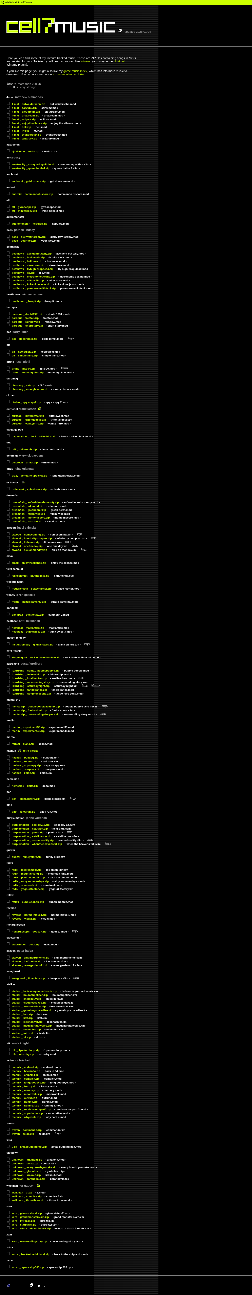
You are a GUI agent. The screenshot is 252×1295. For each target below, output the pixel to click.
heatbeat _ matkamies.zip (25, 627)
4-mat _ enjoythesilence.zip (26, 123)
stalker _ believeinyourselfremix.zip (31, 991)
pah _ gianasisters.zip (23, 798)
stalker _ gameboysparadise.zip (29, 1010)
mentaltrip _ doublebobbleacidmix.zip (33, 706)
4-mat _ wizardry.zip (21, 138)
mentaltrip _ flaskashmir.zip (26, 710)
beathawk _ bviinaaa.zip (24, 261)
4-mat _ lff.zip (17, 130)
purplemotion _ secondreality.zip (30, 840)
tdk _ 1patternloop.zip (23, 1050)
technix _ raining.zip (22, 1101)
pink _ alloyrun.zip (20, 811)
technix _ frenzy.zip (21, 1086)
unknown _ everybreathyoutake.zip (31, 1167)
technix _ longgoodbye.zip (25, 1082)
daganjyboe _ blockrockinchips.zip (31, 436)
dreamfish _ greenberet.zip (26, 509)
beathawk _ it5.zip (20, 272)
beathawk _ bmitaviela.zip (25, 257)
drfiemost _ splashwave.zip (26, 489)
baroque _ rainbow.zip (23, 321)
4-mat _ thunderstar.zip (23, 134)
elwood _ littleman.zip (23, 542)
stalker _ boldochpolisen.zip (27, 994)
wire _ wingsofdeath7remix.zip (28, 1228)
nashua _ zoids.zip (21, 772)
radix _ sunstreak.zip (22, 885)
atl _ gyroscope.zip (21, 206)
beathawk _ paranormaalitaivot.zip (31, 288)
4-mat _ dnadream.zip (22, 115)
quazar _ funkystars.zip (23, 856)
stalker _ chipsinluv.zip (23, 998)
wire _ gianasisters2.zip (24, 1213)
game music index (75, 71)
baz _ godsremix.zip (21, 338)
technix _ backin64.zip (23, 1071)
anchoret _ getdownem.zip (25, 181)
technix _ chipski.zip (22, 1074)
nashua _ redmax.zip (22, 761)
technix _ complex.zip (23, 1078)
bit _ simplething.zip (22, 355)
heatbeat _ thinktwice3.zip (25, 631)
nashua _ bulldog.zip (22, 757)
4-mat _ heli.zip (18, 127)
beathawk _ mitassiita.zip (25, 280)
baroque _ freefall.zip (22, 318)
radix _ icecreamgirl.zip (23, 869)
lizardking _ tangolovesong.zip (28, 693)
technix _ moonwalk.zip (24, 1094)
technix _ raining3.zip (22, 1105)
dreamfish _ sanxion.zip (24, 521)
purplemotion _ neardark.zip (27, 828)
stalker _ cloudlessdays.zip (26, 1002)
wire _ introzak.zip (20, 1220)
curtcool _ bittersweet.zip (25, 415)
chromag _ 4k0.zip (20, 385)
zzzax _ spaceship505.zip (25, 1267)
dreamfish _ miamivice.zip (25, 513)
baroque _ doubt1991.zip (24, 314)
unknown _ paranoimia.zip (25, 1178)
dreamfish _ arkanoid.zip (24, 506)
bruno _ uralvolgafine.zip (25, 372)
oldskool (119, 61)
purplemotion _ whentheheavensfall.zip (34, 844)
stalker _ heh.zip (19, 1014)
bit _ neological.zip (21, 351)
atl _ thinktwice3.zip (21, 210)
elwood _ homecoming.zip (25, 534)
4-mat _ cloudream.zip (23, 111)
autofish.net (11, 2)
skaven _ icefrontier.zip (23, 961)
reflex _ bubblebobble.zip (25, 901)
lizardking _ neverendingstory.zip (30, 682)
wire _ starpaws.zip (21, 1224)
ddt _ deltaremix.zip (21, 449)
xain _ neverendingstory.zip (26, 1241)
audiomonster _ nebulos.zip (26, 223)
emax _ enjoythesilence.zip (26, 562)
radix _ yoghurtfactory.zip (25, 889)
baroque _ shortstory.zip (24, 325)
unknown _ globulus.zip (24, 1171)
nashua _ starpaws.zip (23, 769)
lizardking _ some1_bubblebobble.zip (32, 670)
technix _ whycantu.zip (23, 1117)
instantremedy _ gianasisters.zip (29, 644)
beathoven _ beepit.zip (23, 301)
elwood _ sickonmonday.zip (26, 549)
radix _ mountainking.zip (24, 873)
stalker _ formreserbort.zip (26, 1006)
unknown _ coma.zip (22, 1163)
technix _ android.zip (22, 1067)
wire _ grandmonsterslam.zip (27, 1217)
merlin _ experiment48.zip (25, 730)
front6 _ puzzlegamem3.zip (26, 601)
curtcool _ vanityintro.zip (25, 423)
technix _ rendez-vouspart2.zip (28, 1109)
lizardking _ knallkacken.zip (26, 678)
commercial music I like (68, 74)
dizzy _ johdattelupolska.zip (26, 475)
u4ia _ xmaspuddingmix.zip (26, 1146)
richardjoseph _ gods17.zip (26, 931)
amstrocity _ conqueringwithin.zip (30, 164)
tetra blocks (30, 750)
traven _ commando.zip (24, 1130)
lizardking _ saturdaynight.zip (28, 685)
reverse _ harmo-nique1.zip (26, 914)
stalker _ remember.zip (23, 1029)
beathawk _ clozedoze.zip (25, 265)
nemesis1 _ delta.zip (22, 785)
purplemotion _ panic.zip (24, 832)
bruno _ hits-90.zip (21, 368)
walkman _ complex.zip (23, 1196)
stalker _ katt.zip (19, 1017)
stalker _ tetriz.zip (20, 1033)
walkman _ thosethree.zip (25, 1200)
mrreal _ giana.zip (20, 743)
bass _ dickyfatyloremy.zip (26, 236)
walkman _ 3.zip (19, 1192)
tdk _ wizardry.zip (20, 1054)
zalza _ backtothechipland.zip (28, 1254)
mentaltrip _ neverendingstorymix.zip (32, 714)
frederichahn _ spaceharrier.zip (29, 588)
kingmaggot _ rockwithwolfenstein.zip (33, 657)
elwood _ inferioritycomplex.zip (29, 538)
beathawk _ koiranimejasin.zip (28, 284)
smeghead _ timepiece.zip (25, 978)
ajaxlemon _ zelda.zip (22, 151)
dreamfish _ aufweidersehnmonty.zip (32, 502)
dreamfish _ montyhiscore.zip (28, 517)
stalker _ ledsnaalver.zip (24, 1021)
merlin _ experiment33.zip (25, 727)
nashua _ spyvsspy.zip (23, 765)
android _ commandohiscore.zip (29, 194)
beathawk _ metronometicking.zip (30, 276)
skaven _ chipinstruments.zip (27, 957)
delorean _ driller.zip (22, 462)
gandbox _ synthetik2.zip (25, 614)
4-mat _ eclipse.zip (21, 119)
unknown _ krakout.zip (23, 1175)
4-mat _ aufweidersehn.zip (25, 104)
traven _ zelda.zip (20, 1133)
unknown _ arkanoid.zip (24, 1159)
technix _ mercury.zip (22, 1090)
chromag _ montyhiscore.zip (27, 389)
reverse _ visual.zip (21, 918)
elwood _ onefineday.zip (24, 546)
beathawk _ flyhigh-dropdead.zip (30, 268)
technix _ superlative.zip (24, 1113)
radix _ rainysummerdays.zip (27, 881)
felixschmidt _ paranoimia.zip (27, 575)
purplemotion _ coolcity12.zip (28, 824)
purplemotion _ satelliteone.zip (28, 836)
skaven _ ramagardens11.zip (27, 965)
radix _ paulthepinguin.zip (25, 877)
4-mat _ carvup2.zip (21, 107)
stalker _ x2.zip (18, 1037)
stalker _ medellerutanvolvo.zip (29, 1025)
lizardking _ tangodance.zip (26, 689)
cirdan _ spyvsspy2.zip (23, 402)
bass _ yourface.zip (21, 240)
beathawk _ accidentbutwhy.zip (29, 253)
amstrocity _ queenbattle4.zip (28, 168)
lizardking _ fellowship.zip (25, 674)
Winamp (86, 61)
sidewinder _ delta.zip (23, 944)
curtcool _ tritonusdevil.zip (26, 419)
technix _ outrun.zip (21, 1097)
